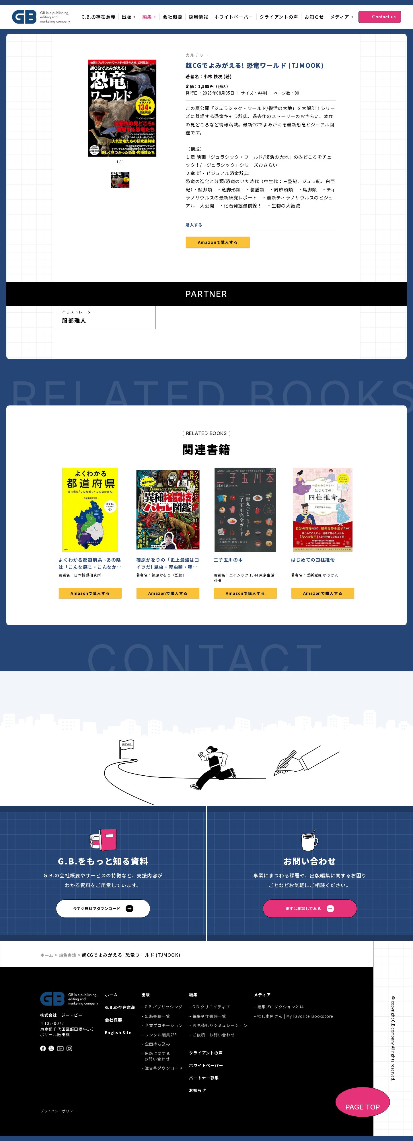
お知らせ (314, 16)
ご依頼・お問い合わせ (215, 1037)
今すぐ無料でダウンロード (96, 910)
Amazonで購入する (222, 243)
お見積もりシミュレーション (221, 1027)
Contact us (384, 16)
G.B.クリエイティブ (212, 1009)
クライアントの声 (279, 16)
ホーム (47, 956)
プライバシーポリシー (61, 1116)
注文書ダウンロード (166, 1070)
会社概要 (172, 16)
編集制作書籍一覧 (211, 1018)
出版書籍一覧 (159, 1018)
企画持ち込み (159, 1046)
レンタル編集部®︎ (163, 1037)
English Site (119, 1036)
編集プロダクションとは (280, 1009)
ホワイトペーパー (233, 16)
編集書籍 (70, 956)
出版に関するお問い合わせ (159, 1058)
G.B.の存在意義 (98, 16)
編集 (147, 16)
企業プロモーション (166, 1027)
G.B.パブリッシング (166, 1009)
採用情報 (198, 16)
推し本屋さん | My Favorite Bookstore (295, 1018)
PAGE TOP (362, 1113)
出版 (126, 16)
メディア (339, 16)
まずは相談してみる (303, 910)
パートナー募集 (207, 1082)
